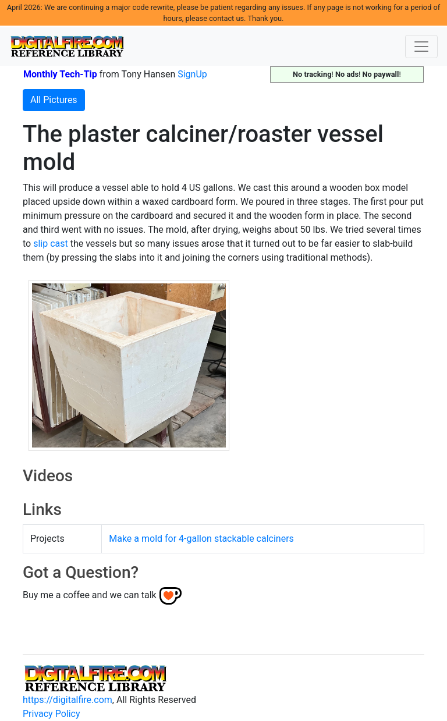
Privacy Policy (51, 713)
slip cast (50, 243)
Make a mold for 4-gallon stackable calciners (201, 538)
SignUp (192, 74)
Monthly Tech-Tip (60, 74)
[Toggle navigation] (421, 46)
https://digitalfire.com (67, 699)
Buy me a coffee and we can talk (90, 595)
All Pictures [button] (53, 99)
